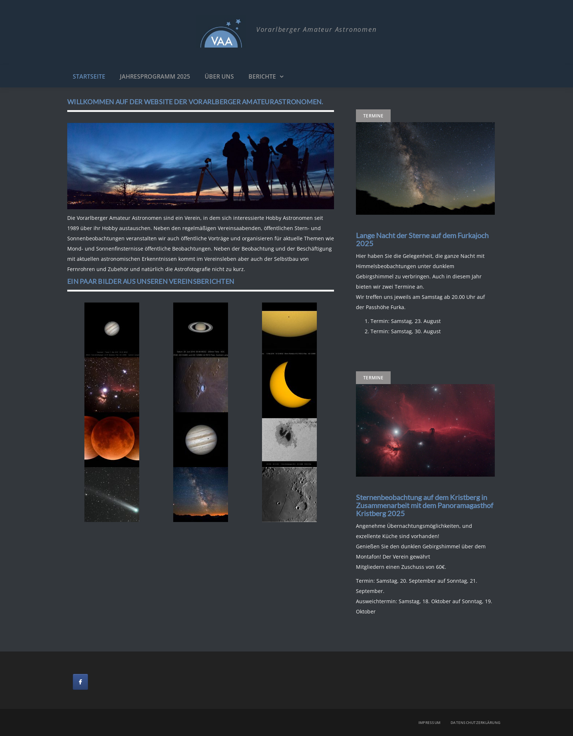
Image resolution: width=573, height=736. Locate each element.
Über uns (219, 76)
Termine (373, 116)
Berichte (262, 76)
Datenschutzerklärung (475, 722)
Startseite (89, 76)
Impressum (429, 722)
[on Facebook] (80, 682)
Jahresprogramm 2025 (155, 76)
